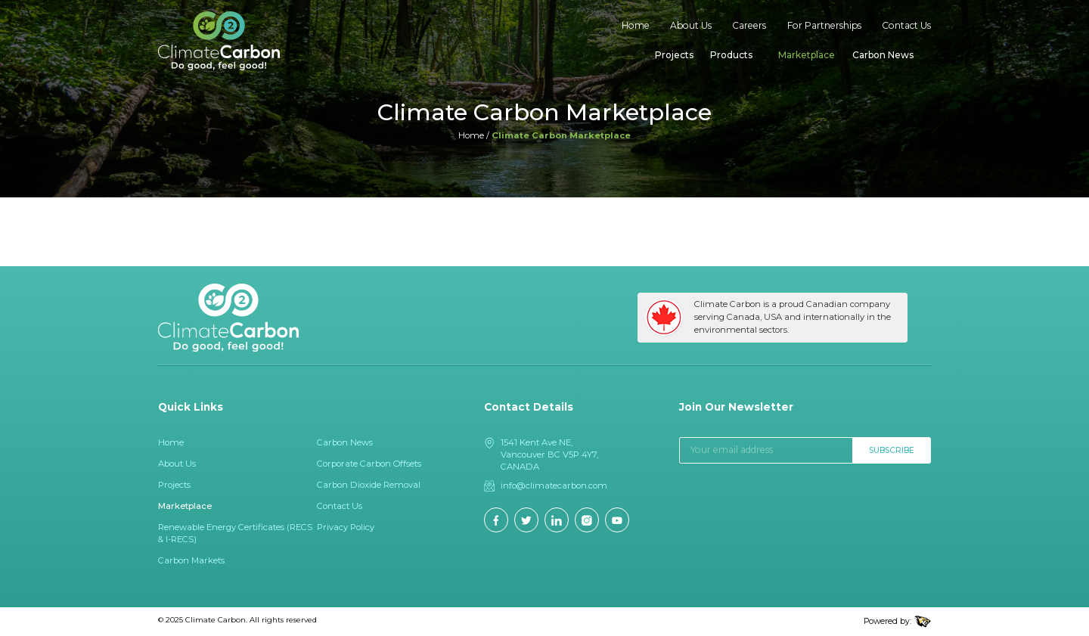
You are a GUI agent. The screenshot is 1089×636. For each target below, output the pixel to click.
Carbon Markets (191, 560)
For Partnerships (824, 25)
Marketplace (806, 54)
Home (636, 25)
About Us (691, 25)
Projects (674, 54)
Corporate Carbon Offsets (369, 463)
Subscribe (891, 450)
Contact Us (906, 25)
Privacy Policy (345, 527)
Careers (749, 25)
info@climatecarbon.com (554, 485)
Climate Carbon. (216, 619)
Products (731, 54)
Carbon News (883, 54)
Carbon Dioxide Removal (368, 484)
